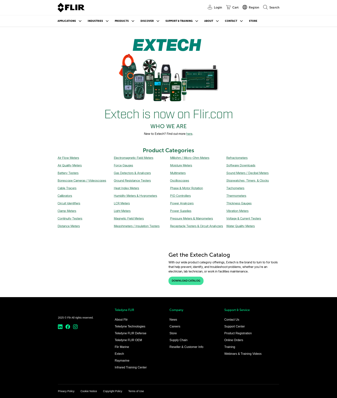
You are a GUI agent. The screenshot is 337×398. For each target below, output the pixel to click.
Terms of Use (136, 391)
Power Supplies (180, 211)
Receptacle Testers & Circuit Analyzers (196, 226)
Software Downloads (240, 165)
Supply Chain (178, 340)
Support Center (234, 326)
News (173, 319)
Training (229, 347)
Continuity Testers (70, 218)
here (189, 134)
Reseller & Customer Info (186, 347)
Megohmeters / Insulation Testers (137, 226)
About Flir (121, 319)
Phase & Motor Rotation (186, 188)
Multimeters (178, 173)
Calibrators (65, 196)
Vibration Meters (237, 211)
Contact (231, 21)
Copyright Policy (112, 391)
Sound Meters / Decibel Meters (247, 173)
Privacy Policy (66, 391)
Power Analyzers (182, 203)
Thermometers (236, 196)
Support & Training (179, 21)
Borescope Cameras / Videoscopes (82, 180)
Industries (95, 21)
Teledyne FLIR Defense (130, 333)
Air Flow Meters (68, 158)
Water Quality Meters (240, 226)
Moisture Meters (181, 165)
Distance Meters (69, 226)
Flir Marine (122, 347)
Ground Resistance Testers (132, 180)
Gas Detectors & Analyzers (132, 173)
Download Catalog (186, 280)
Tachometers (235, 188)
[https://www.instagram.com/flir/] (75, 326)
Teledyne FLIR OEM (128, 340)
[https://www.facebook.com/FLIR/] (68, 326)
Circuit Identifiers (69, 203)
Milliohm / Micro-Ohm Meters (189, 158)
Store (253, 21)
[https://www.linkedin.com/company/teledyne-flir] (60, 326)
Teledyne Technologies (130, 326)
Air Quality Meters (70, 165)
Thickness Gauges (239, 203)
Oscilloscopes (179, 180)
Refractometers (237, 158)
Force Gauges (123, 165)
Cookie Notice (88, 391)
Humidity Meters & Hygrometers (135, 196)
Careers (174, 326)
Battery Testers (68, 173)
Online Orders (233, 340)
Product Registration (238, 333)
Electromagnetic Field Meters (133, 158)
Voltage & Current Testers (243, 218)
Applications (67, 21)
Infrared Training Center (131, 367)
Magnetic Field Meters (129, 218)
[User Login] (213, 8)
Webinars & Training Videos (243, 353)
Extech (119, 353)
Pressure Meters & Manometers (191, 218)
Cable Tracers (67, 188)
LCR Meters (122, 203)
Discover (147, 21)
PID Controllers (180, 196)
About (208, 21)
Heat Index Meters (126, 188)
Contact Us (231, 319)
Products (122, 21)
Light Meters (122, 211)
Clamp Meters (67, 211)
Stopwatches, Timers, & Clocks (247, 180)
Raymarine (122, 360)
